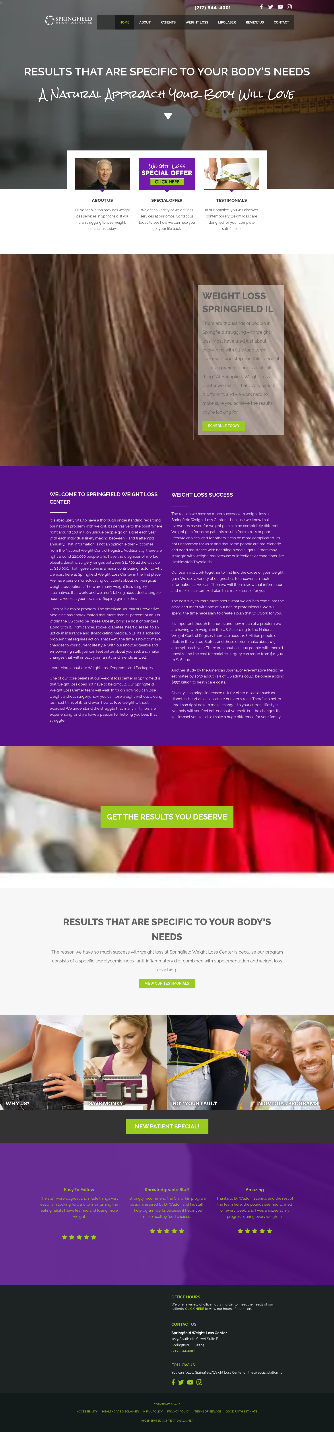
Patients (168, 22)
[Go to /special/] (167, 83)
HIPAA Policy (153, 1411)
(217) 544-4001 (212, 7)
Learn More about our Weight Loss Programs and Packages (101, 668)
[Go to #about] (167, 116)
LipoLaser (227, 22)
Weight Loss (197, 22)
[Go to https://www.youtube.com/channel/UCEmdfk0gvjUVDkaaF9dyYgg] (280, 7)
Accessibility (87, 1411)
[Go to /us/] (103, 215)
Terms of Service (207, 1411)
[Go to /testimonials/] (232, 215)
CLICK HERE (194, 1309)
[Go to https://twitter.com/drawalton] (270, 7)
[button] (223, 426)
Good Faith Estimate (241, 1411)
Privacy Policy (178, 1411)
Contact (281, 22)
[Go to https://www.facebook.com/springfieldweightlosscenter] (261, 7)
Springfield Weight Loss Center (198, 519)
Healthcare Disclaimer (120, 1411)
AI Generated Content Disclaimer (167, 1420)
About (145, 22)
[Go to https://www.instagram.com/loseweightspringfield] (289, 7)
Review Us (255, 22)
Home (124, 22)
